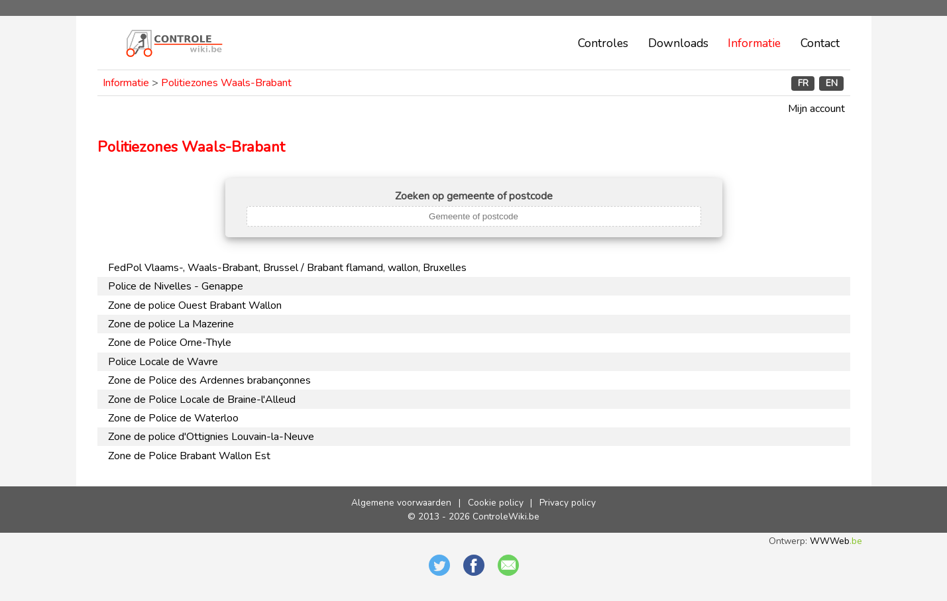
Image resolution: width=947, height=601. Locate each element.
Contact (820, 43)
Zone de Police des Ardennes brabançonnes (209, 380)
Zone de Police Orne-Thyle (169, 342)
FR (803, 83)
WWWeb (836, 541)
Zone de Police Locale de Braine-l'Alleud (202, 399)
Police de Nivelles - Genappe (175, 286)
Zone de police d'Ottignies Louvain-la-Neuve (211, 436)
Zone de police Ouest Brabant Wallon (195, 305)
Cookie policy (496, 502)
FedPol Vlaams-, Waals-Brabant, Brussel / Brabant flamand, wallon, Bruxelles (287, 267)
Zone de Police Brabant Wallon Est (189, 456)
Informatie (754, 43)
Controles (603, 43)
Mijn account (816, 108)
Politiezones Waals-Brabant (226, 83)
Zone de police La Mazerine (171, 324)
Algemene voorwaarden (401, 502)
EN (832, 83)
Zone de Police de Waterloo (173, 418)
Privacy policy (567, 502)
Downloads (678, 43)
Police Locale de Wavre (163, 362)
